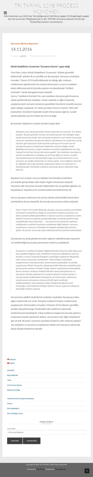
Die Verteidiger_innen (15, 413)
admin (23, 56)
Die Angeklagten (13, 408)
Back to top (87, 470)
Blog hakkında (12, 375)
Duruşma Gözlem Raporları (24, 43)
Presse (9, 404)
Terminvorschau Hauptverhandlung (20, 399)
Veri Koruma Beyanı (14, 385)
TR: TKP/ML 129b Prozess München (46, 8)
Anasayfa (10, 370)
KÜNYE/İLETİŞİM (13, 390)
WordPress (40, 469)
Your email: (11, 429)
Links (9, 380)
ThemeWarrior (60, 469)
